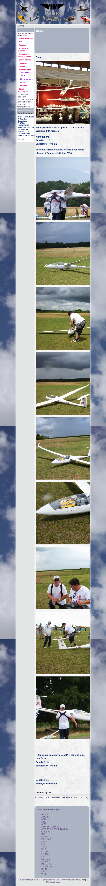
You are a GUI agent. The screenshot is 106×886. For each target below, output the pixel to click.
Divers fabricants (26, 79)
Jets (20, 42)
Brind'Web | (66, 880)
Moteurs (22, 67)
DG (43, 834)
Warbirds (22, 45)
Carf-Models (25, 73)
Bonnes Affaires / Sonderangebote (25, 100)
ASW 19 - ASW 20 (50, 827)
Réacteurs (23, 86)
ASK (43, 822)
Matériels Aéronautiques (23, 105)
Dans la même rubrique (48, 809)
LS (42, 856)
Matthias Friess (53, 882)
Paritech (23, 82)
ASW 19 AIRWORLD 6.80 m (55, 829)
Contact (21, 139)
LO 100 (45, 854)
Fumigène (23, 63)
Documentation (25, 60)
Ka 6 (43, 849)
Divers (22, 76)
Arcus (44, 814)
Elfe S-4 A (46, 839)
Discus (44, 837)
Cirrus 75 (45, 832)
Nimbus (45, 861)
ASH (43, 819)
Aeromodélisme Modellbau (25, 34)
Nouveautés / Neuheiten (23, 95)
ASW (43, 824)
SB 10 (44, 869)
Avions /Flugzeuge (26, 39)
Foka (43, 842)
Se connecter (25, 880)
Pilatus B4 (46, 864)
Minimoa (45, 859)
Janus (44, 847)
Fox (43, 844)
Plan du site (37, 880)
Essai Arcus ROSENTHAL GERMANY (54, 797)
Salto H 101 (47, 866)
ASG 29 (45, 817)
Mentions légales (52, 880)
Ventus (44, 874)
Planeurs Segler (25, 69)
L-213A (45, 851)
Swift (43, 871)
